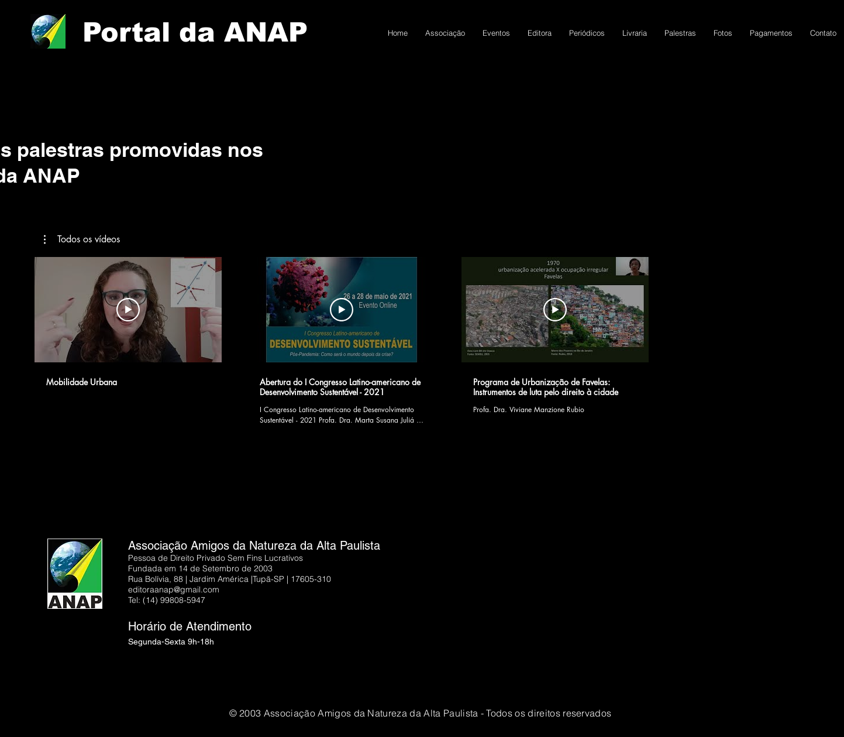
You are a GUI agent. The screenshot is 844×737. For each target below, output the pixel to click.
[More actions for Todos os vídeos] (82, 239)
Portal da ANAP (195, 32)
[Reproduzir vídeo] (128, 309)
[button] (82, 239)
